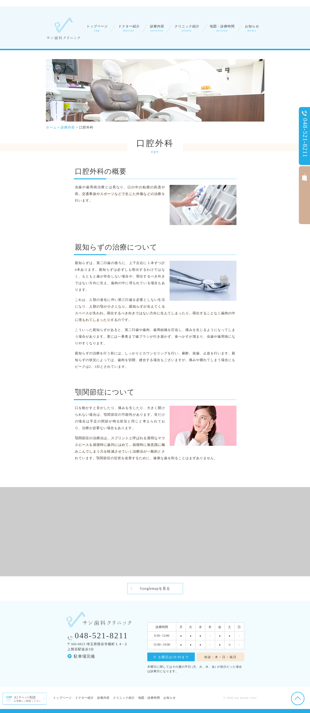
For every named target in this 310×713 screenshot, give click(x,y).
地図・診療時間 (222, 28)
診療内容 (157, 28)
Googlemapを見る (155, 588)
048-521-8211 (101, 635)
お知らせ (252, 28)
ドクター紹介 (129, 28)
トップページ (97, 28)
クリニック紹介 (187, 28)
